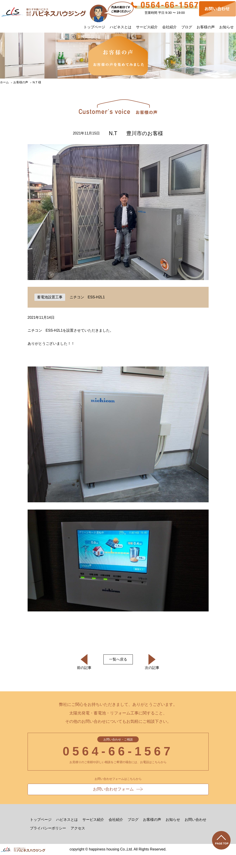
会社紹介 (169, 27)
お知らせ (226, 27)
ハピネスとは (120, 27)
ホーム (4, 82)
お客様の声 (206, 27)
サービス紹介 (147, 27)
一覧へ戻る (118, 659)
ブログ (186, 27)
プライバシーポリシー (48, 828)
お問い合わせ (195, 819)
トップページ (94, 27)
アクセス (78, 828)
